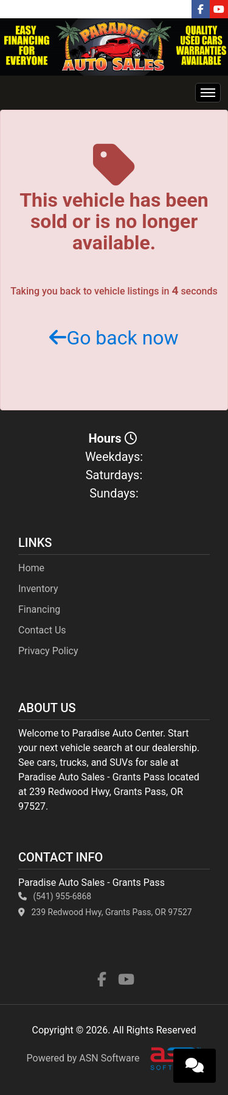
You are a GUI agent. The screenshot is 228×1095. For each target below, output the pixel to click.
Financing (39, 609)
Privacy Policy (48, 651)
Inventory (38, 588)
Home (31, 568)
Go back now (113, 337)
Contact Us (42, 630)
